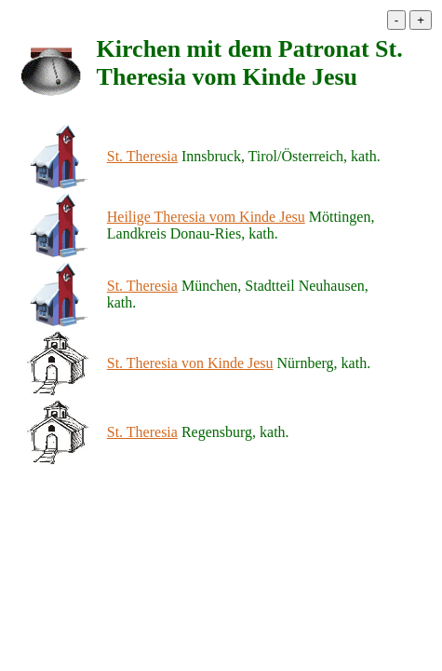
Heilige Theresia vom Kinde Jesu (206, 217)
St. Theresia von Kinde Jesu (190, 363)
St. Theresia (142, 156)
